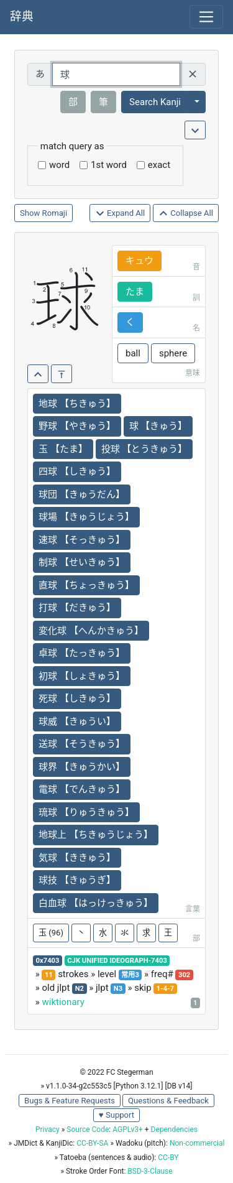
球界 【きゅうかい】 (82, 766)
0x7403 (48, 961)
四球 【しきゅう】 (77, 471)
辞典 (22, 17)
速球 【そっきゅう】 (82, 539)
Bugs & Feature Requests (69, 1100)
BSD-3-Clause (149, 1171)
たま (135, 291)
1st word (109, 164)
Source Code (87, 1129)
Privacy (47, 1129)
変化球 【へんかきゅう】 (91, 630)
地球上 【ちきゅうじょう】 (96, 834)
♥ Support (116, 1115)
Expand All (120, 213)
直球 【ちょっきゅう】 (86, 585)
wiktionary (63, 1002)
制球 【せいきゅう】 (82, 562)
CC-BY (168, 1157)
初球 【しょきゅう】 (82, 676)
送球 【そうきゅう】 (82, 743)
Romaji (55, 213)
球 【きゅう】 (158, 426)
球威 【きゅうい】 (77, 721)
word (59, 164)
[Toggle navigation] (206, 17)
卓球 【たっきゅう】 (82, 653)
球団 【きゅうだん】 (82, 494)
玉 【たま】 (63, 449)
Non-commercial (197, 1143)
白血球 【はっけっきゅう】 (96, 903)
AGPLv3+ (127, 1129)
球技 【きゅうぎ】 (77, 880)
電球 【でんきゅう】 (82, 789)
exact (159, 164)
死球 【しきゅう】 (77, 698)
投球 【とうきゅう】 (144, 449)
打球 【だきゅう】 (77, 607)
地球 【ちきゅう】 (77, 403)
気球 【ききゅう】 (77, 857)
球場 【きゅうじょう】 (86, 516)
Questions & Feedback (168, 1100)
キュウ (139, 260)
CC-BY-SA (92, 1143)
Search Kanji (155, 102)
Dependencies (174, 1129)
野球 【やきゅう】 (77, 426)
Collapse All (185, 213)
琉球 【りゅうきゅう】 (86, 812)
